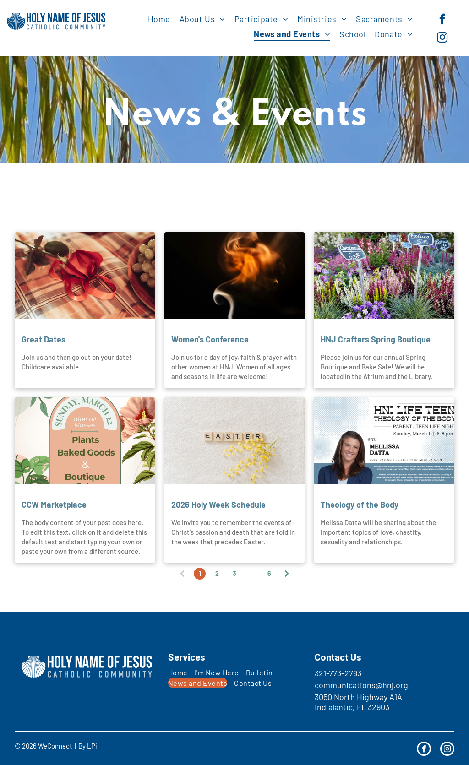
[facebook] (442, 20)
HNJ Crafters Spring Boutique (376, 339)
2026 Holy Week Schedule (218, 504)
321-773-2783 (338, 673)
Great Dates (43, 339)
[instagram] (442, 38)
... (252, 573)
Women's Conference (210, 339)
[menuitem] (159, 18)
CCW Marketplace (54, 504)
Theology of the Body (359, 504)
